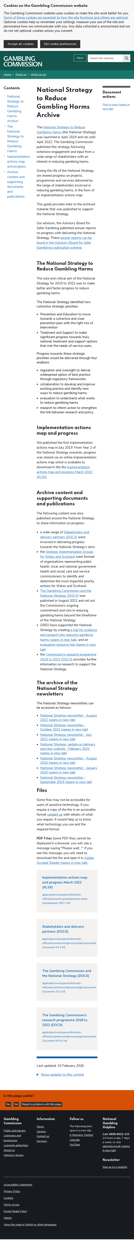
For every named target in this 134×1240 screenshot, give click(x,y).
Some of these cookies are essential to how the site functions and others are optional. (66, 17)
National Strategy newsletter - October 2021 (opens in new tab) (64, 728)
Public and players (15, 1131)
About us (21, 75)
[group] (67, 1076)
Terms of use (11, 1205)
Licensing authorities (16, 1146)
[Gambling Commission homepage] (23, 66)
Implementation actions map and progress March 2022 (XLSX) (64, 473)
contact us (54, 815)
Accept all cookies (21, 44)
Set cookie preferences (60, 44)
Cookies (8, 1199)
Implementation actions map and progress (18, 162)
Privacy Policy (12, 1192)
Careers (41, 1132)
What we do (38, 75)
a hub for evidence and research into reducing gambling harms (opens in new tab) (68, 635)
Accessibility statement (18, 1185)
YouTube (75, 1145)
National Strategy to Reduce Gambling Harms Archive (15, 109)
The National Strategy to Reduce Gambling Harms (15, 139)
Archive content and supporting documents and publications (16, 185)
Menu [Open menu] (80, 59)
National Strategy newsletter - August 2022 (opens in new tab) (68, 718)
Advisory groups (14, 1156)
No (16, 1105)
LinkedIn (75, 1140)
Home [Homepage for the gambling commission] (7, 75)
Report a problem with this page (41, 1105)
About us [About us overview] (9, 1151)
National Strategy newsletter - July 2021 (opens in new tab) (66, 737)
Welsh (8, 1219)
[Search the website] (126, 59)
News (40, 1127)
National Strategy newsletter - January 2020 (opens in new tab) (68, 770)
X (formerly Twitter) (81, 1135)
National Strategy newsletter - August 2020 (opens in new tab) (68, 761)
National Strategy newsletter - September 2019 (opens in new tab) (66, 780)
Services (42, 1142)
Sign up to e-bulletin (115, 1168)
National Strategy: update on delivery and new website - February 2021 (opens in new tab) (67, 749)
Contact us (43, 1137)
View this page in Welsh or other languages (30, 1225)
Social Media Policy (15, 1212)
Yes (8, 1105)
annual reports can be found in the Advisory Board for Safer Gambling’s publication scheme (64, 243)
